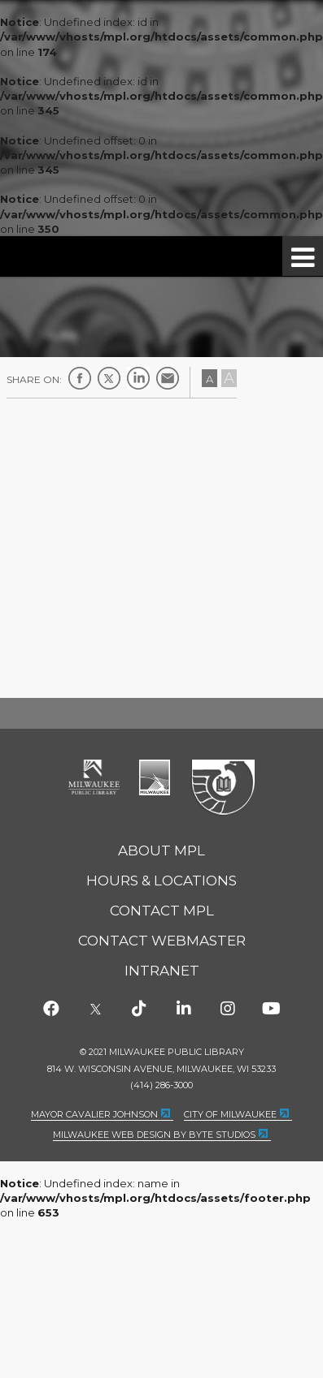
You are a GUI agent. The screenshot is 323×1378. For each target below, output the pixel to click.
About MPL (161, 850)
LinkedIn (138, 378)
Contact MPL (162, 910)
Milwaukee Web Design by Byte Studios (154, 1134)
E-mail (167, 378)
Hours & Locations (161, 880)
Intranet (161, 970)
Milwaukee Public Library (82, 255)
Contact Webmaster (162, 940)
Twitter (109, 378)
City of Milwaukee (154, 777)
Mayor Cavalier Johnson (94, 1114)
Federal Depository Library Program (222, 788)
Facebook (79, 378)
